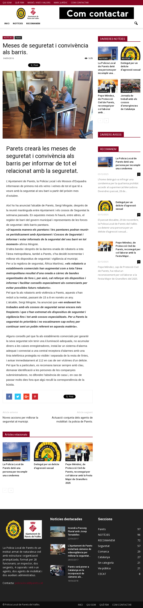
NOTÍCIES (18, 23)
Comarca (70, 459)
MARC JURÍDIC (60, 2)
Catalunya (126, 91)
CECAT (102, 574)
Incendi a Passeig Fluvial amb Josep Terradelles (77, 531)
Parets (18, 37)
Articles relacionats (16, 434)
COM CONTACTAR (80, 2)
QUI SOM (7, 2)
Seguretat (104, 546)
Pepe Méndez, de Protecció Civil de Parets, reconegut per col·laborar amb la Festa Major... (128, 249)
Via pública (104, 568)
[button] (135, 23)
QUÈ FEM (19, 2)
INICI (6, 23)
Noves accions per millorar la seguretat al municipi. (20, 419)
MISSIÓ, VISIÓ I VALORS (39, 2)
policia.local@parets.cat (29, 583)
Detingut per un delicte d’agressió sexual (126, 205)
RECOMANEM (33, 23)
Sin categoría (106, 562)
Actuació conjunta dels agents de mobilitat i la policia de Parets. (72, 419)
